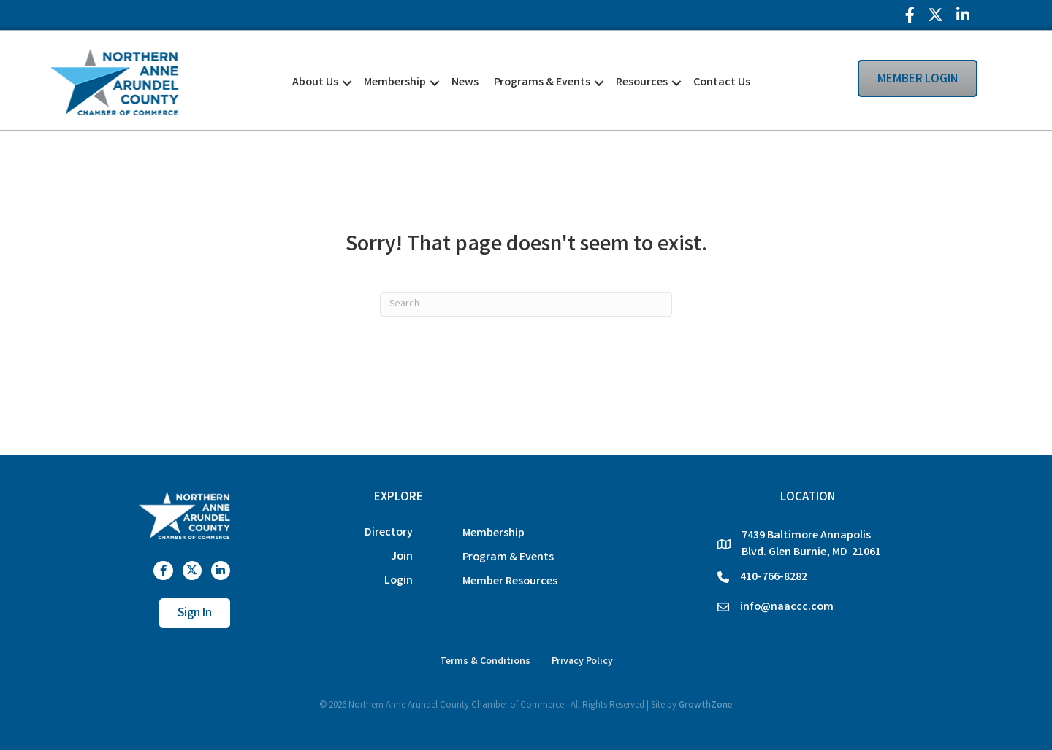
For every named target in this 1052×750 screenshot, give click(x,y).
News (465, 82)
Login (398, 581)
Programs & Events (542, 82)
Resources (642, 82)
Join (402, 557)
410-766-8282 (773, 577)
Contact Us (721, 82)
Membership (395, 82)
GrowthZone (706, 706)
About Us (315, 82)
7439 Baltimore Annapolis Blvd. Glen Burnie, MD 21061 (811, 544)
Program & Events (508, 557)
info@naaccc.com (787, 607)
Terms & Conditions (485, 661)
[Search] (526, 304)
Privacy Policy (582, 661)
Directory (389, 533)
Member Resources (509, 581)
